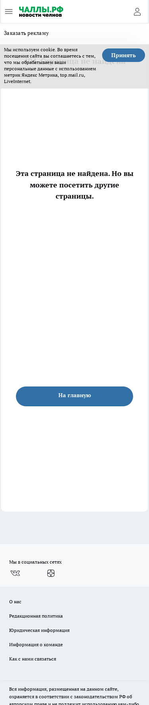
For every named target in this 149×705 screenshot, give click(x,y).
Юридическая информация (39, 630)
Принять (123, 55)
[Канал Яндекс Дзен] (51, 573)
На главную (74, 395)
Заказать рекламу (26, 33)
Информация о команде (36, 644)
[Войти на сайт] (137, 11)
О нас (15, 602)
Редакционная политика (36, 616)
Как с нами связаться (32, 659)
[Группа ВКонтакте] (15, 573)
